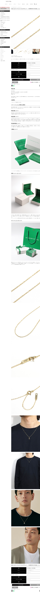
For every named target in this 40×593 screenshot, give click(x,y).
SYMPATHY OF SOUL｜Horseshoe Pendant (5, 20)
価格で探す (2, 26)
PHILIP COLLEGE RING (4, 35)
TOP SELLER (2, 12)
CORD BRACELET (3, 22)
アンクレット (2, 56)
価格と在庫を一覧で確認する (14, 69)
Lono (1, 44)
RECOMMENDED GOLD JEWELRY (5, 16)
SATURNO (2, 43)
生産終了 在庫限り (3, 60)
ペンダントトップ (3, 51)
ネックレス (2, 52)
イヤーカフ (2, 55)
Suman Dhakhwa (3, 39)
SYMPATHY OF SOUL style (4, 32)
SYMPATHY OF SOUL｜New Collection (5, 18)
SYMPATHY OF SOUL (3, 31)
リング (1, 48)
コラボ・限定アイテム (3, 27)
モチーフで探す (2, 23)
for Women (2, 15)
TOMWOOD (2, 40)
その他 (1, 59)
